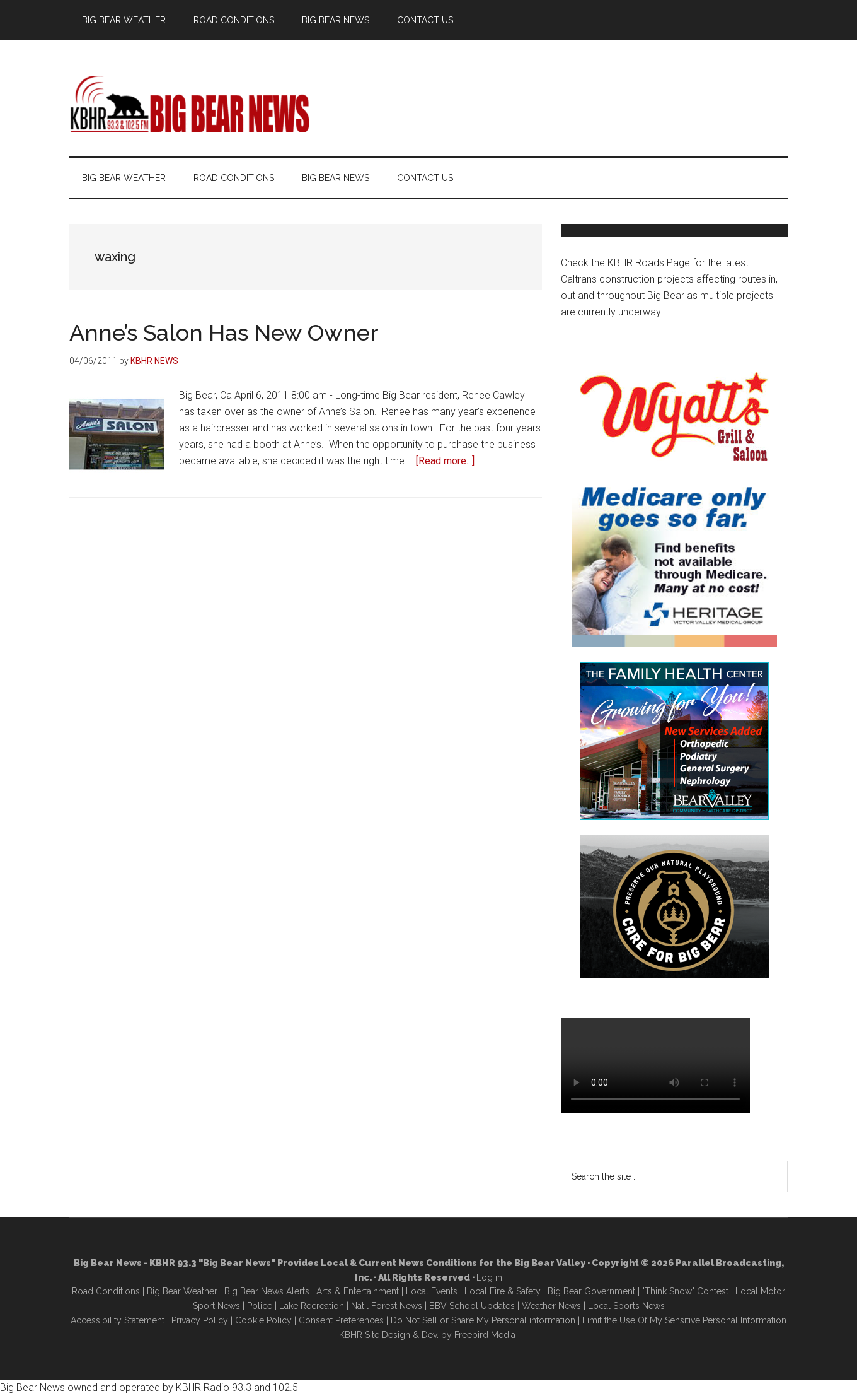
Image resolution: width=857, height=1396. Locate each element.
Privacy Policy (199, 1320)
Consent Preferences (341, 1320)
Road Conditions (106, 1291)
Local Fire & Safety (502, 1291)
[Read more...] (445, 461)
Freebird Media (484, 1335)
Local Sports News (626, 1306)
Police (259, 1306)
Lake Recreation (311, 1306)
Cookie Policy (263, 1320)
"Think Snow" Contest (685, 1291)
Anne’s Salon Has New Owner (224, 332)
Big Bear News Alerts (266, 1291)
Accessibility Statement (117, 1320)
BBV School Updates (472, 1306)
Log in (489, 1277)
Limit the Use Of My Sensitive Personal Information (684, 1320)
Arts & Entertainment (357, 1291)
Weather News (551, 1306)
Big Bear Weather (182, 1291)
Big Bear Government (591, 1291)
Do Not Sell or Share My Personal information (483, 1320)
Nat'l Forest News (386, 1306)
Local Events (431, 1291)
